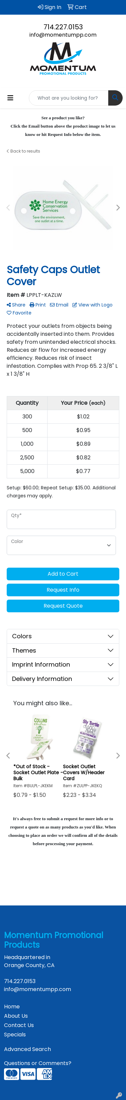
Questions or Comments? (37, 1063)
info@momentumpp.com (63, 35)
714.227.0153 (63, 27)
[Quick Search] (69, 98)
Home (12, 1006)
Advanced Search (27, 1049)
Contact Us (19, 1025)
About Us (16, 1016)
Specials (15, 1034)
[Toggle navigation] (10, 98)
